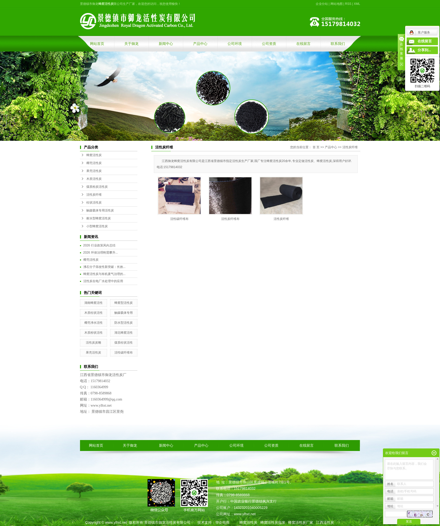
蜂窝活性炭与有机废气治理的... (104, 274)
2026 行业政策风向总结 (99, 245)
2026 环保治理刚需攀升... (100, 252)
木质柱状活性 (93, 313)
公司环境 (235, 44)
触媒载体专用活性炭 (100, 210)
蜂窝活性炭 (94, 155)
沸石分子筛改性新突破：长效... (104, 267)
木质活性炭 (94, 179)
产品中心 (200, 44)
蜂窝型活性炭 (123, 303)
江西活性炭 (325, 522)
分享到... (424, 50)
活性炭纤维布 (230, 219)
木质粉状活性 (93, 332)
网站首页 (97, 44)
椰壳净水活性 (93, 322)
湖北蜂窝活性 (123, 332)
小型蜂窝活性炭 (97, 226)
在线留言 (303, 44)
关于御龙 (131, 44)
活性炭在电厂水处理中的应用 (103, 281)
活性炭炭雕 (93, 342)
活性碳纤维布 (123, 352)
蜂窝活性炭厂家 (300, 522)
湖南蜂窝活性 (93, 303)
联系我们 (338, 44)
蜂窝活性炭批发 (272, 522)
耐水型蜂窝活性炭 (98, 218)
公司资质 (269, 44)
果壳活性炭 (94, 171)
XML (357, 4)
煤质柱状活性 (123, 342)
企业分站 (322, 4)
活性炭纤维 (94, 194)
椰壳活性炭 (94, 163)
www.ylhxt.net (116, 522)
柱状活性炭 (94, 202)
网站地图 (336, 4)
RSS (348, 4)
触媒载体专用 (123, 313)
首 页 (316, 147)
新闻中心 (166, 44)
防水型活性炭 (123, 322)
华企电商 (222, 522)
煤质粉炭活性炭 (97, 187)
